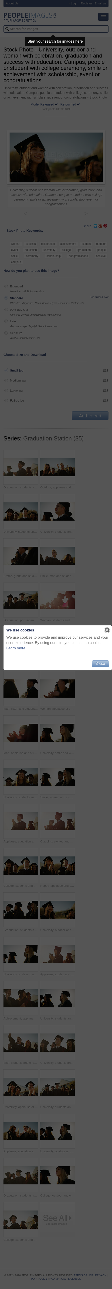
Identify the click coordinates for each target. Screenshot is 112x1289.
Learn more (15, 648)
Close (100, 663)
